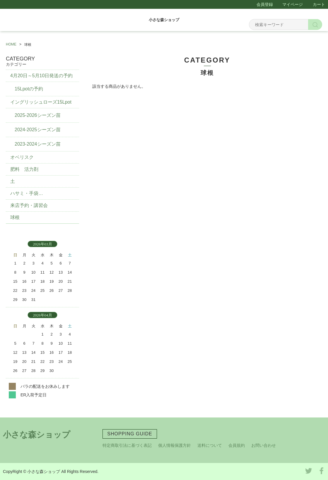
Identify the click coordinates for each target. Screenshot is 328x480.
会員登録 (265, 4)
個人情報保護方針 (174, 445)
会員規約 (236, 445)
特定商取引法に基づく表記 (127, 445)
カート (319, 4)
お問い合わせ (263, 445)
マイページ (292, 4)
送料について (209, 445)
